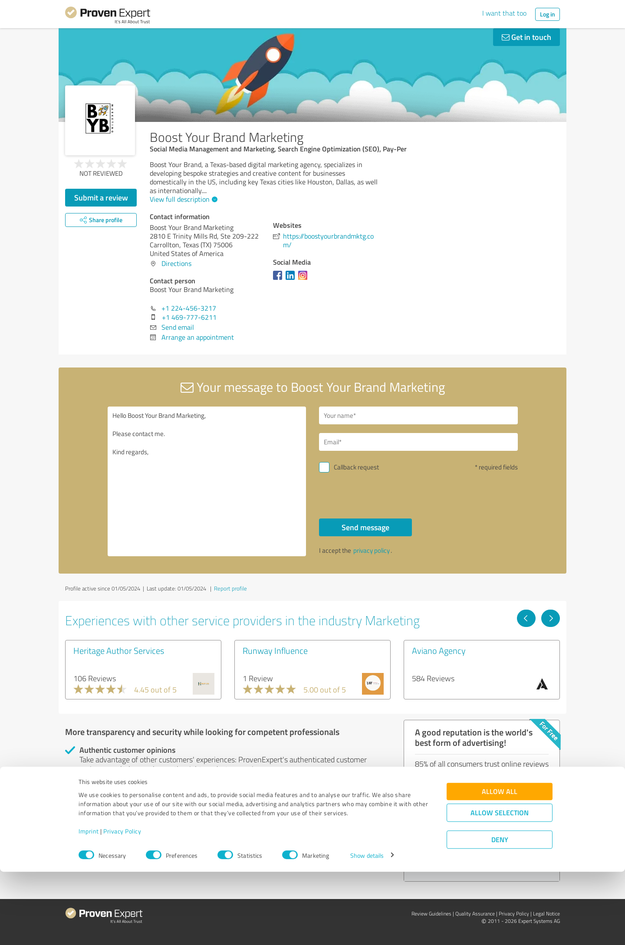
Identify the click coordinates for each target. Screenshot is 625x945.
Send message (365, 527)
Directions (176, 263)
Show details (367, 929)
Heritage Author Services (118, 650)
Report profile (230, 588)
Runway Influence (275, 650)
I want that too (504, 13)
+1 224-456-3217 (188, 308)
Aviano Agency (439, 650)
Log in (547, 14)
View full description (182, 199)
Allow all (499, 865)
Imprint (89, 904)
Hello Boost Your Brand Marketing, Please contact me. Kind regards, (207, 481)
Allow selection (499, 886)
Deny (499, 913)
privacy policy (371, 550)
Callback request (356, 467)
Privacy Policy (122, 904)
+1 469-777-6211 (189, 317)
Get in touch (526, 37)
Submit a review (101, 197)
